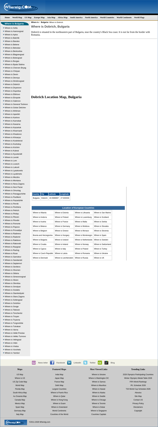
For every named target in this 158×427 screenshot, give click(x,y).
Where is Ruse (11, 253)
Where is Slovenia (101, 231)
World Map (17, 17)
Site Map (138, 396)
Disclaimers (138, 407)
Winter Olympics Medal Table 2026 (138, 378)
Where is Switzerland (102, 244)
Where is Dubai (99, 407)
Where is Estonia (62, 213)
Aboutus (138, 393)
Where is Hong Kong (59, 400)
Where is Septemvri (13, 263)
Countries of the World (59, 414)
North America (91, 17)
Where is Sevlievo (12, 267)
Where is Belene (12, 44)
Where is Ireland (61, 244)
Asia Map (51, 17)
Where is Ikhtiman (12, 111)
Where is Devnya (12, 78)
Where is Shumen (12, 270)
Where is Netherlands (83, 240)
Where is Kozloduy (13, 144)
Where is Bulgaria (14, 23)
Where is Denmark (40, 258)
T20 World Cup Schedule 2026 (138, 389)
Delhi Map (59, 385)
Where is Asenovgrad (14, 31)
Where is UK (99, 258)
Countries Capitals (98, 414)
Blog (113, 363)
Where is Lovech (12, 164)
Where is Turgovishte (14, 323)
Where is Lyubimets (13, 174)
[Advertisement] (94, 65)
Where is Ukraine (101, 253)
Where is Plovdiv (12, 220)
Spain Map (20, 407)
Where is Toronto (99, 403)
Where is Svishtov (12, 303)
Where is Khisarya (13, 137)
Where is (35, 22)
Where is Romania (82, 253)
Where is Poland (81, 249)
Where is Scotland (101, 217)
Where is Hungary (62, 235)
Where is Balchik (12, 38)
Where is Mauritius (98, 385)
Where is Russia (81, 258)
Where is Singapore (99, 411)
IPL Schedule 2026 (138, 385)
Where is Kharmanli (13, 131)
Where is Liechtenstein (64, 258)
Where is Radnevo (13, 233)
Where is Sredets (12, 290)
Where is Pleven (12, 217)
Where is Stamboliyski (14, 293)
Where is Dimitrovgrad (14, 81)
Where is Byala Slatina (14, 64)
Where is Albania (39, 213)
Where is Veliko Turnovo (15, 336)
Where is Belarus (40, 226)
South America (76, 17)
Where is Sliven (11, 280)
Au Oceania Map (20, 396)
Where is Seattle (98, 396)
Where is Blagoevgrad (14, 54)
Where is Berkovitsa (13, 51)
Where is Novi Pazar (14, 187)
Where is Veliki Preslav (15, 333)
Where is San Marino (102, 213)
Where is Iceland (61, 240)
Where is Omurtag (13, 190)
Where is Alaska (98, 393)
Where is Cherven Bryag (15, 68)
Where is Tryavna (12, 320)
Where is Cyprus (39, 249)
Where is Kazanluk (13, 127)
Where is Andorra (40, 217)
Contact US (138, 400)
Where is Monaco (82, 231)
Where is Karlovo (12, 117)
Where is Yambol (12, 353)
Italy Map (20, 414)
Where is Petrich (12, 210)
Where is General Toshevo (16, 104)
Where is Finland (61, 217)
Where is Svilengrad (13, 300)
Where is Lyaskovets (14, 170)
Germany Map (20, 411)
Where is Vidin (11, 343)
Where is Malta (81, 222)
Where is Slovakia (101, 226)
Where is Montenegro (83, 235)
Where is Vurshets (13, 349)
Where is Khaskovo (13, 134)
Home (7, 17)
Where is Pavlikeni (13, 197)
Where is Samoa (98, 382)
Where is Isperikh (12, 114)
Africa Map (63, 17)
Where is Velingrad (13, 340)
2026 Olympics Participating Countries (138, 374)
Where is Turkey (100, 249)
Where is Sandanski (13, 260)
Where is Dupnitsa (13, 91)
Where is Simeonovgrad (15, 277)
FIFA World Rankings (138, 382)
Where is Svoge (12, 306)
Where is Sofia (11, 28)
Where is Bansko (12, 41)
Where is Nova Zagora (14, 184)
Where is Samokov (13, 257)
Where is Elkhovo (12, 94)
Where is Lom (11, 160)
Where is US (20, 378)
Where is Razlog (12, 250)
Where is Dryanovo (13, 88)
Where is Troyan (12, 316)
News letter (43, 363)
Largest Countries (59, 389)
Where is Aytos (11, 34)
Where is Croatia (39, 244)
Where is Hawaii (98, 389)
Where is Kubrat (12, 151)
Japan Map (59, 378)
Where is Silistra (12, 273)
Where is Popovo (12, 227)
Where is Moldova (82, 226)
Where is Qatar (59, 396)
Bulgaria (44, 22)
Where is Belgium (40, 231)
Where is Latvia (61, 253)
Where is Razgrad (12, 247)
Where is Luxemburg (83, 217)
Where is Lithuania (82, 213)
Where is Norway (82, 244)
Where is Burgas (12, 61)
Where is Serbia (100, 222)
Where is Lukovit (12, 167)
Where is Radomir (12, 237)
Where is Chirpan (12, 71)
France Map (59, 382)
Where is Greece (61, 231)
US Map (28, 17)
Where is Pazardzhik (14, 200)
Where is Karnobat (13, 121)
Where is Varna (11, 330)
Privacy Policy (138, 403)
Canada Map (20, 400)
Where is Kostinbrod (13, 141)
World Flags (139, 17)
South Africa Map (20, 393)
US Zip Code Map (20, 382)
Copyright (138, 411)
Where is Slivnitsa (12, 283)
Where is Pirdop (12, 214)
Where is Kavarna (12, 124)
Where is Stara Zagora (14, 296)
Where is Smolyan (13, 286)
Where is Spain (100, 235)
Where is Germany (62, 226)
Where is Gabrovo (13, 101)
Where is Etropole (12, 97)
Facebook (60, 363)
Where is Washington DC (99, 378)
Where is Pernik (12, 204)
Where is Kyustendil (13, 154)
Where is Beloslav (12, 48)
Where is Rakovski (13, 243)
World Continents (124, 17)
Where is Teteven (12, 310)
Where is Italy (60, 249)
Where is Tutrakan (13, 326)
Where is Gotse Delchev (15, 107)
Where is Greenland (59, 407)
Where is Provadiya (13, 230)
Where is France (61, 222)
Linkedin (77, 363)
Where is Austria (39, 222)
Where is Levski (12, 157)
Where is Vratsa (12, 346)
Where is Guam (59, 403)
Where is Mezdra (12, 177)
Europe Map (39, 17)
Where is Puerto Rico (59, 393)
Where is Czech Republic (43, 253)
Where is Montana (13, 180)
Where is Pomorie (12, 223)
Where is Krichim (12, 147)
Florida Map (20, 389)
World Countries (107, 17)
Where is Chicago (99, 400)
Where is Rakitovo (13, 240)
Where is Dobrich (12, 84)
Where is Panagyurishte (15, 194)
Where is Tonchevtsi (13, 313)
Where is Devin (11, 74)
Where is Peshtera (13, 207)
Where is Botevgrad (13, 58)
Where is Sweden (101, 240)
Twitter (92, 363)
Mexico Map (20, 403)
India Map (59, 374)
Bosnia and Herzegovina (43, 235)
